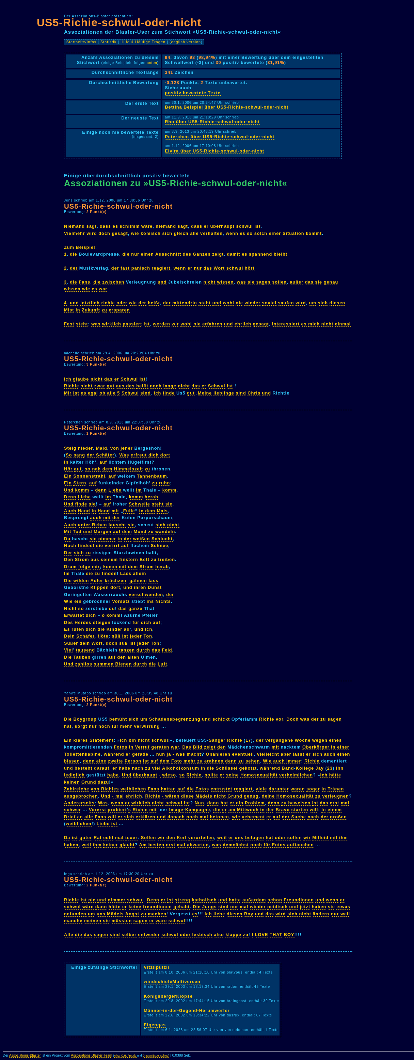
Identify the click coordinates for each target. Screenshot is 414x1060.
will (314, 809)
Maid (101, 448)
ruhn (164, 482)
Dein (69, 636)
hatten (168, 788)
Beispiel (85, 247)
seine (232, 774)
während (114, 754)
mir (96, 566)
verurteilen (201, 837)
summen (104, 663)
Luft (162, 663)
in (78, 309)
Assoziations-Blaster (25, 1055)
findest (86, 545)
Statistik (108, 42)
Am (143, 844)
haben (71, 844)
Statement (102, 740)
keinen (72, 782)
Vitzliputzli (156, 967)
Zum (69, 247)
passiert (132, 323)
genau (331, 282)
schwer (72, 809)
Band (288, 768)
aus (120, 385)
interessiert (286, 323)
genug (251, 796)
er (206, 226)
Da (67, 837)
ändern (321, 913)
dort (165, 454)
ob (102, 393)
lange (169, 385)
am (232, 809)
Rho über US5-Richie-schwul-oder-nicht (212, 121)
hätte (335, 774)
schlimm (130, 226)
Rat (98, 837)
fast (125, 268)
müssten (122, 920)
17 (248, 740)
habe (124, 768)
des (187, 254)
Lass (125, 573)
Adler (96, 580)
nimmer (107, 538)
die (73, 254)
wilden (81, 580)
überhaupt (222, 226)
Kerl (182, 837)
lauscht (117, 524)
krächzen (115, 580)
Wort (219, 268)
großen (338, 816)
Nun (199, 802)
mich (314, 323)
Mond (140, 531)
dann (213, 802)
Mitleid (320, 837)
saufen (286, 302)
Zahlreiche (76, 788)
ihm (343, 837)
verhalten (211, 233)
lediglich (74, 774)
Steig (70, 448)
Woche (303, 740)
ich (149, 629)
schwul (244, 226)
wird (91, 233)
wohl (228, 302)
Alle (68, 934)
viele (261, 788)
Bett (144, 559)
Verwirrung (147, 726)
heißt (154, 302)
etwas (343, 906)
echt (108, 837)
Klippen (100, 587)
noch (156, 385)
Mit (67, 531)
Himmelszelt (128, 468)
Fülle (129, 510)
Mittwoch (247, 809)
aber (286, 754)
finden (109, 573)
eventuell (243, 754)
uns (239, 837)
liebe (219, 913)
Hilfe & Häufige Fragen (143, 42)
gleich (181, 233)
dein (85, 643)
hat (67, 726)
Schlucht (162, 538)
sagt (91, 226)
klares (80, 740)
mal (119, 796)
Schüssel (227, 768)
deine (268, 796)
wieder (252, 302)
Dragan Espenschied (156, 1055)
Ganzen (201, 254)
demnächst (236, 844)
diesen (338, 302)
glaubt (127, 844)
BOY (289, 934)
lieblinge (223, 393)
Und (69, 490)
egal (93, 393)
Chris (254, 393)
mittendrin (184, 302)
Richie (71, 385)
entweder (149, 934)
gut (110, 385)
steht (204, 302)
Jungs (209, 906)
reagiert (161, 268)
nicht (210, 282)
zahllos (83, 663)
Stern (79, 482)
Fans (84, 282)
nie (239, 302)
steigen (102, 622)
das (208, 268)
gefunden (75, 913)
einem (335, 809)
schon (275, 899)
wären (172, 796)
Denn (70, 496)
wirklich (111, 323)
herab (151, 496)
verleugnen (335, 796)
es (115, 226)
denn (101, 490)
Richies (110, 788)
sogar (313, 788)
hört (250, 268)
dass (105, 226)
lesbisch (202, 934)
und (162, 282)
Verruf (142, 747)
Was (124, 454)
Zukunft (91, 309)
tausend (85, 650)
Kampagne (197, 809)
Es (67, 629)
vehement (253, 816)
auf (103, 462)
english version (186, 42)
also (219, 934)
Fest (69, 323)
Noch (70, 545)
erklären (146, 816)
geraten (160, 747)
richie (108, 302)
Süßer (71, 643)
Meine (205, 393)
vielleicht (268, 754)
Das (186, 747)
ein (78, 601)
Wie (68, 601)
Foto (176, 761)
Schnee (160, 545)
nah (96, 468)
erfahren (212, 323)
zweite (115, 761)
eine (101, 761)
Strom (82, 559)
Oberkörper (316, 747)
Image (176, 809)
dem (107, 468)
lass (153, 580)
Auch (70, 510)
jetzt (305, 906)
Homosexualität (258, 774)
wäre (147, 226)
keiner (110, 844)
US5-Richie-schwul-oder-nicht (119, 22)
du (112, 608)
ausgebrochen (81, 796)
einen (147, 254)
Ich (67, 379)
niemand (166, 226)
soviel (269, 302)
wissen (225, 282)
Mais (162, 510)
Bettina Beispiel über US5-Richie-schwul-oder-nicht (226, 107)
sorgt (81, 726)
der (74, 268)
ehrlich (243, 323)
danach (176, 816)
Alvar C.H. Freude (125, 1055)
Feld (167, 650)
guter (85, 837)
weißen (141, 538)
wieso (169, 774)
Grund (88, 782)
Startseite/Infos (81, 42)
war (103, 288)
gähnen (138, 580)
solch (260, 233)
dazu (103, 782)
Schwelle (139, 504)
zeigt (218, 254)
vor (279, 719)
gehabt (181, 906)
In (66, 462)
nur (135, 254)
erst (334, 802)
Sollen (148, 837)
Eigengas (155, 1024)
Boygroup (84, 719)
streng (182, 899)
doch (104, 233)
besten (156, 844)
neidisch (277, 906)
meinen (92, 920)
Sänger (217, 740)
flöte (103, 636)
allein (139, 573)
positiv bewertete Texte (193, 92)
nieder (85, 448)
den (121, 657)
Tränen (336, 788)
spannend (260, 254)
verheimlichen (296, 774)
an (80, 816)
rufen (77, 629)
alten (134, 657)
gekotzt (248, 768)
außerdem (254, 899)
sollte (211, 774)
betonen (219, 816)
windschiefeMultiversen (172, 981)
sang (79, 454)
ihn (340, 768)
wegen (320, 740)
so (250, 233)
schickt (221, 719)
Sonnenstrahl (89, 476)
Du (67, 538)
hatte (235, 899)
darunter (279, 788)
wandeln (165, 531)
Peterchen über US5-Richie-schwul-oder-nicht (219, 136)
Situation (293, 233)
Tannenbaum (152, 476)
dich (153, 454)
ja (169, 754)
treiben (166, 559)
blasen (72, 761)
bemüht (118, 719)
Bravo (283, 809)
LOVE (261, 934)
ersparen (119, 309)
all (127, 629)
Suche (298, 816)
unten (152, 63)
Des (68, 622)
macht (194, 754)
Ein (68, 476)
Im (67, 573)
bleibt (280, 254)
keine (135, 906)
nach (137, 768)
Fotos (120, 747)
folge (84, 566)
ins (150, 601)
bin (132, 740)
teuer (131, 837)
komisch (151, 233)
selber (129, 934)
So (69, 454)
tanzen (127, 650)
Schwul (129, 379)
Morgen (102, 531)
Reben (99, 524)
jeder (136, 636)
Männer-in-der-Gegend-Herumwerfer (186, 1010)
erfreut (139, 454)
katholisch (204, 899)
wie (135, 233)
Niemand (74, 226)
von (114, 448)
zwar (99, 385)
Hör (68, 468)
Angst (132, 913)
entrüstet (222, 788)
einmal (343, 323)
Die (68, 580)
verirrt (112, 545)
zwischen (113, 282)
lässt (298, 754)
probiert (117, 809)
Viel (68, 650)
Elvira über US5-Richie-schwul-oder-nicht (214, 151)
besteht (84, 768)
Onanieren (218, 754)
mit (115, 510)
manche (73, 920)
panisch (140, 268)
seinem (109, 559)
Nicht (70, 608)
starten (299, 809)
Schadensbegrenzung (175, 719)
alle (194, 233)
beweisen (299, 802)
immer (293, 761)
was (241, 282)
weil (222, 837)
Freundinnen (299, 899)
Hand (84, 510)
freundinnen (157, 906)
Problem (255, 802)
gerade (140, 754)
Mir (67, 393)
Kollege (305, 768)
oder (121, 302)
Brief (70, 816)
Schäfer (105, 454)
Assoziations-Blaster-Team (91, 1055)
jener (127, 448)
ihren (140, 587)
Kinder (115, 629)
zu (104, 309)
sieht (87, 385)
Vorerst (97, 809)
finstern (129, 559)
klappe (233, 934)
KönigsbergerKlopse (168, 996)
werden (161, 323)
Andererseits (79, 802)
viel (156, 768)
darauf (101, 768)
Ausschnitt (168, 254)
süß (116, 636)
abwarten (198, 844)
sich (167, 233)
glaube (81, 379)
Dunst (155, 587)
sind (145, 393)
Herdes (83, 622)
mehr (126, 726)
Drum (70, 566)
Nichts (163, 601)
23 (330, 768)
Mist (69, 309)
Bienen (123, 663)
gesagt (120, 233)
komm (82, 490)
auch (96, 517)
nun (160, 754)
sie (251, 282)
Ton (148, 636)
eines (335, 740)
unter (84, 524)
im (139, 490)
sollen (279, 282)
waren (298, 788)
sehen (252, 761)
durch (143, 650)
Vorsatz (121, 601)
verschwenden (146, 594)
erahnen (214, 761)
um (312, 302)
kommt (314, 233)
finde (169, 393)
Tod (77, 531)
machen (157, 913)
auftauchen (300, 844)
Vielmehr (74, 233)
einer (275, 233)
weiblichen (133, 788)
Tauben (82, 657)
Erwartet (74, 615)
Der (68, 552)
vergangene (279, 740)
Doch (292, 719)
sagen (263, 282)
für (135, 622)
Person (133, 761)
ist (257, 226)
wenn (232, 233)
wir (175, 323)
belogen (254, 837)
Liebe (115, 490)
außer (296, 282)
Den (68, 559)
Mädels (203, 796)
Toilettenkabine (82, 754)
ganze (135, 608)
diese (187, 796)
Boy (248, 913)
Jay (320, 768)
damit (233, 254)
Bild (198, 747)
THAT (276, 934)
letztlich (90, 302)
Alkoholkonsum (180, 768)
